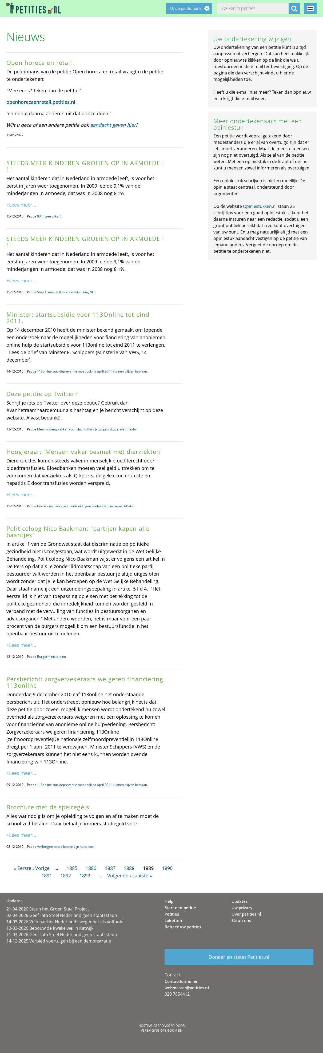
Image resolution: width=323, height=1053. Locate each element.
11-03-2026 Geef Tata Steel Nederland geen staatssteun (61, 934)
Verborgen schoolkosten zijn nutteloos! (65, 846)
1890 (167, 868)
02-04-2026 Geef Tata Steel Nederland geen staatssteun (61, 915)
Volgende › (119, 875)
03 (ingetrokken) (49, 216)
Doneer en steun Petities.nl (239, 957)
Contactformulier (181, 981)
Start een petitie (180, 907)
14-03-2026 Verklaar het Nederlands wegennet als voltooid (64, 922)
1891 (46, 875)
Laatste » (142, 875)
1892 (65, 875)
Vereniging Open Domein (161, 1030)
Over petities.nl (246, 914)
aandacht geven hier (113, 125)
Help (169, 901)
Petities (172, 914)
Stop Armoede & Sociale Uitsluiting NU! (66, 292)
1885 (72, 868)
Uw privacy (242, 907)
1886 (91, 868)
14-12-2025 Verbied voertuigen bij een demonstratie (58, 941)
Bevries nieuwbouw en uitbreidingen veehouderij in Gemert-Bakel (85, 506)
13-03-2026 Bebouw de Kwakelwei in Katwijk (49, 928)
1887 (110, 868)
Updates (240, 901)
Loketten (173, 920)
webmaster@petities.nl (187, 987)
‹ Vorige (41, 868)
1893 (84, 875)
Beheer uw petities (183, 926)
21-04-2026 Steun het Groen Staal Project (47, 909)
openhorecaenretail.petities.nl (40, 102)
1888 (129, 868)
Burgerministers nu (51, 656)
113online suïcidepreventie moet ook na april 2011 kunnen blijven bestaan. (92, 371)
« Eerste (22, 868)
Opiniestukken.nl (260, 206)
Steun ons (241, 920)
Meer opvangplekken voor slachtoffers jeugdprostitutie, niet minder (87, 429)
